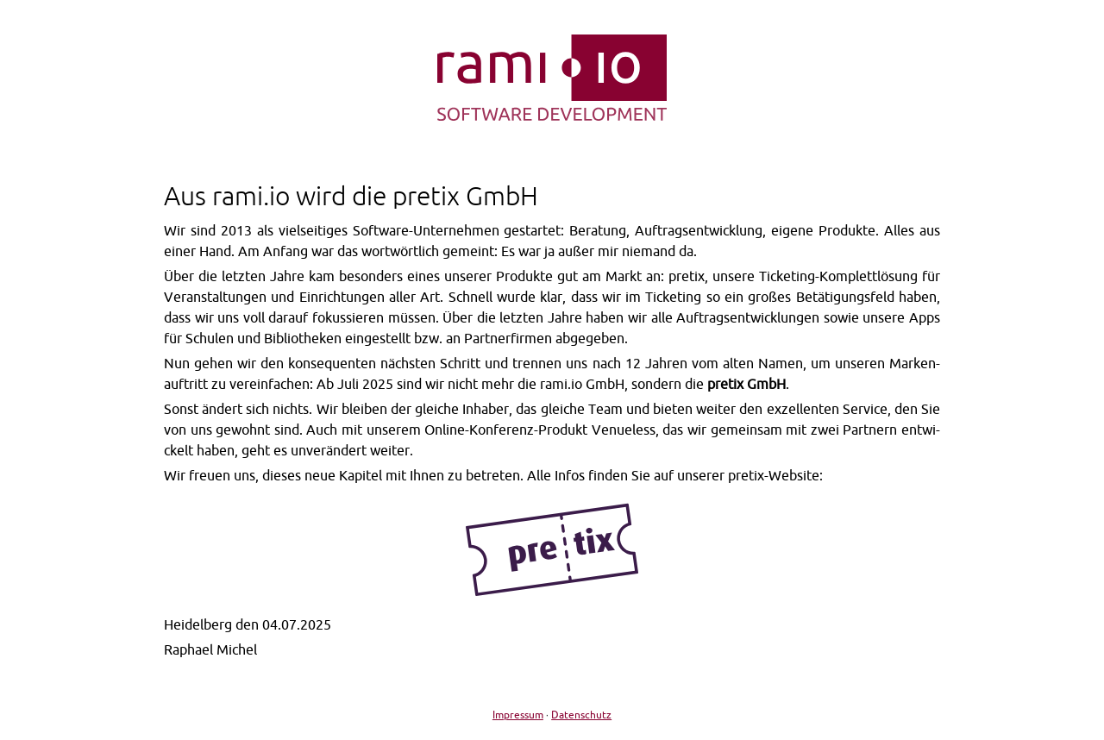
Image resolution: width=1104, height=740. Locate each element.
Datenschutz (581, 714)
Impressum (517, 714)
